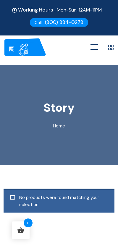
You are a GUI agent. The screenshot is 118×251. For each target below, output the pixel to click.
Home (59, 126)
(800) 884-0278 (59, 22)
